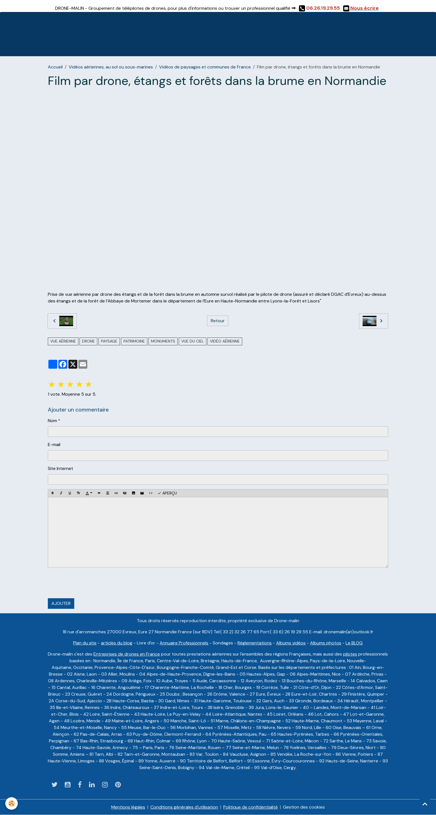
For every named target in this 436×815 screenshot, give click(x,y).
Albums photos (325, 643)
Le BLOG (354, 643)
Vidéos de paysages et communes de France (205, 67)
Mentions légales (128, 807)
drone (88, 341)
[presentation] (90, 583)
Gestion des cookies (304, 807)
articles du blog (116, 643)
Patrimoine (134, 341)
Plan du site (84, 643)
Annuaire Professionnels (184, 643)
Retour (218, 321)
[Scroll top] (425, 804)
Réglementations (254, 643)
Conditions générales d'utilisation (184, 807)
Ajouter (61, 603)
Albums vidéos (291, 643)
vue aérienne (63, 341)
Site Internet (60, 468)
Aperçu (167, 493)
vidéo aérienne (225, 341)
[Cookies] (12, 803)
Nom (52, 420)
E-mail (54, 444)
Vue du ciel (192, 341)
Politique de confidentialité (250, 807)
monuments (163, 341)
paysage (109, 341)
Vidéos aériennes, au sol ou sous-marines (111, 67)
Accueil (55, 67)
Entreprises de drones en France (126, 654)
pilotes (350, 654)
